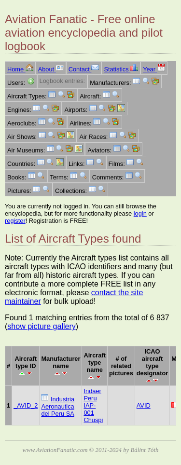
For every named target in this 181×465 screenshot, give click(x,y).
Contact (84, 69)
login (140, 213)
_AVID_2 (26, 405)
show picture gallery (41, 326)
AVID (144, 405)
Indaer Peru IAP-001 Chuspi (93, 405)
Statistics (121, 69)
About (51, 69)
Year (154, 69)
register (15, 220)
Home (20, 69)
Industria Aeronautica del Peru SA (57, 406)
